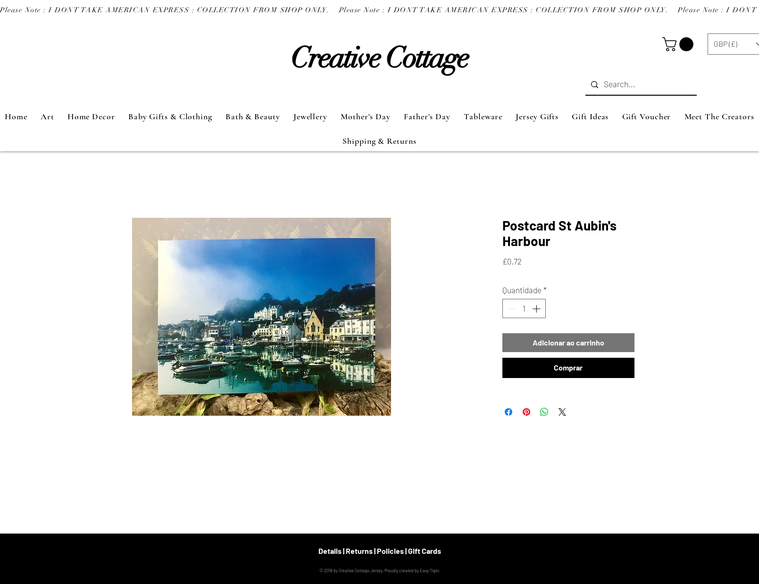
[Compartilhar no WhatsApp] (544, 412)
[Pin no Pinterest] (526, 412)
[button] (679, 44)
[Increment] (537, 308)
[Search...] (640, 84)
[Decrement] (511, 308)
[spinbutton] (523, 308)
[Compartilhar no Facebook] (508, 412)
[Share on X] (562, 412)
